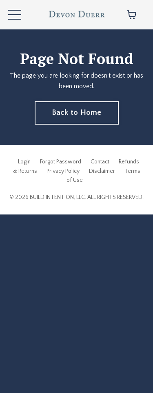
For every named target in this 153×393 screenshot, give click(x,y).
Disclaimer (102, 171)
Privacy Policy (63, 171)
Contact (100, 162)
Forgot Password (60, 162)
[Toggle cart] (131, 14)
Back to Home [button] (77, 112)
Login (24, 162)
